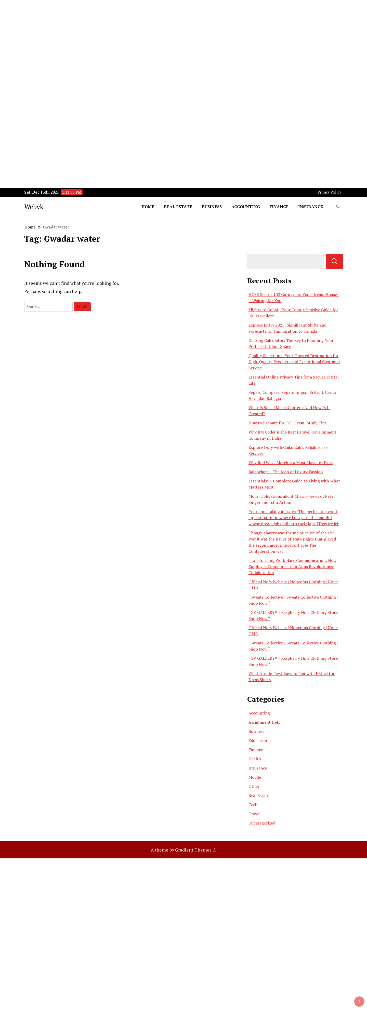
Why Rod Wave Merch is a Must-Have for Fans (290, 462)
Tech (252, 804)
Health (254, 759)
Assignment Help (264, 722)
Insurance (310, 206)
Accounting (245, 206)
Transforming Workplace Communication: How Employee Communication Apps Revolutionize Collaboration (292, 566)
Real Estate (178, 206)
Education (257, 740)
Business (212, 206)
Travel (254, 814)
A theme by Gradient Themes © (183, 850)
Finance (279, 206)
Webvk (33, 206)
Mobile (254, 777)
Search (334, 261)
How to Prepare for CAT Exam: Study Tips (287, 423)
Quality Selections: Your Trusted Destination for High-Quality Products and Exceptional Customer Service (294, 362)
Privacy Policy (329, 192)
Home (147, 206)
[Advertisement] (153, 35)
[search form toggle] (338, 206)
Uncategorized (261, 823)
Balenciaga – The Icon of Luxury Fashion (285, 472)
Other (253, 786)
